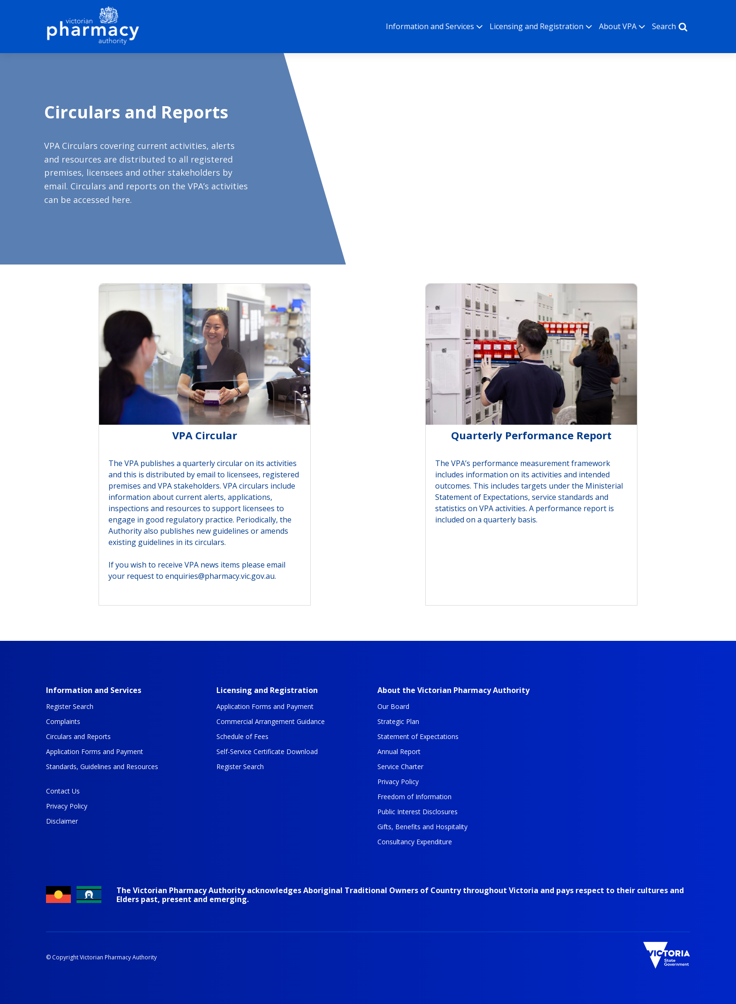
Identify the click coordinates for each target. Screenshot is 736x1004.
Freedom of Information (414, 797)
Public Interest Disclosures (417, 812)
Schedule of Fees (242, 736)
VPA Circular (204, 435)
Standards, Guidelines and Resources (102, 767)
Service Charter (400, 767)
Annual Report (399, 751)
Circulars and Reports (78, 736)
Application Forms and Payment (94, 751)
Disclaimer (62, 821)
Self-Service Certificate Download (267, 751)
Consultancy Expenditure (414, 842)
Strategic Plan (398, 721)
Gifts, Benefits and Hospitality (422, 827)
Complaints (63, 721)
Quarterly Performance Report (531, 435)
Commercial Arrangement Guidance (270, 721)
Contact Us (63, 791)
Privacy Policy (66, 806)
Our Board (393, 706)
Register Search (69, 706)
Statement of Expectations (418, 736)
